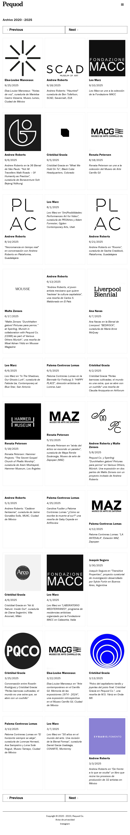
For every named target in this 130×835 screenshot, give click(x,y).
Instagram (65, 823)
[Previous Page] (34, 29)
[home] (16, 4)
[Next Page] (96, 29)
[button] (123, 3)
